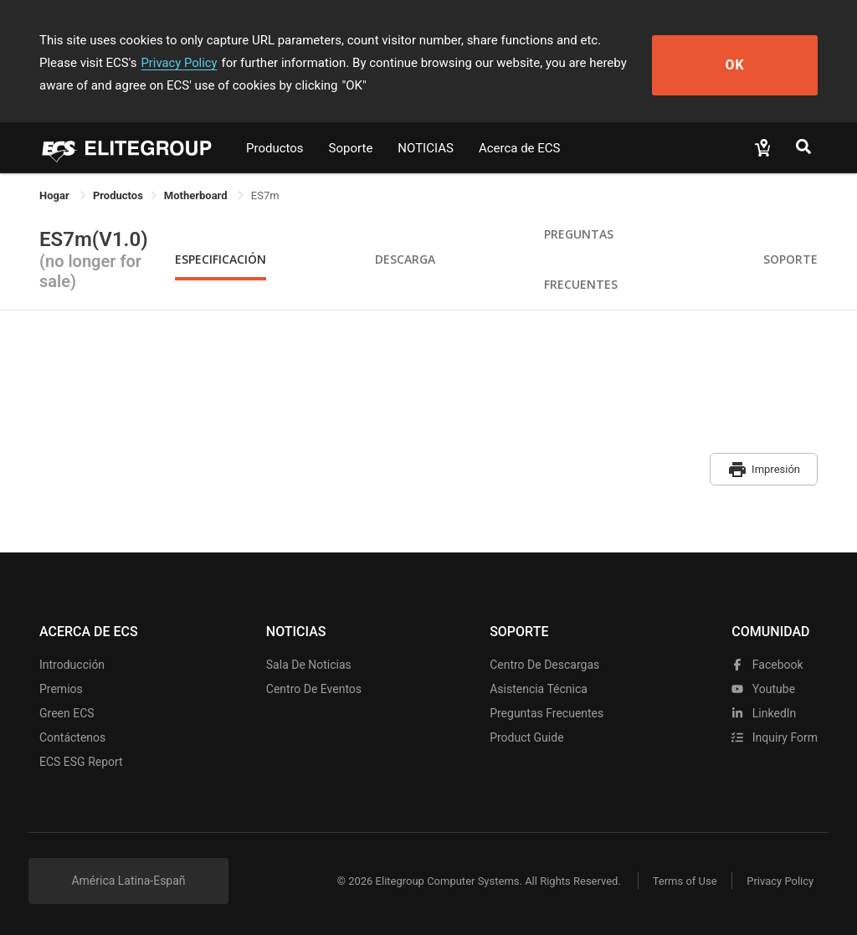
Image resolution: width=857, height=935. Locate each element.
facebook (767, 662)
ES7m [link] (265, 195)
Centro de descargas (544, 662)
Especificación (220, 259)
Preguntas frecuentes (546, 710)
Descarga (405, 259)
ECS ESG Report (81, 759)
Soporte (351, 148)
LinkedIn (763, 710)
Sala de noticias (309, 662)
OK (757, 63)
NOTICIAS (426, 148)
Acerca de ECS (520, 148)
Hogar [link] (55, 195)
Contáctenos (72, 735)
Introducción (72, 662)
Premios (61, 686)
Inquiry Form (774, 735)
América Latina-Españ (128, 878)
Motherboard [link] (197, 195)
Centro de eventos (314, 686)
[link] (118, 195)
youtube (763, 686)
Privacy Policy (112, 62)
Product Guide (526, 735)
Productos (275, 148)
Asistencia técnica (539, 686)
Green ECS (67, 710)
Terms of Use (679, 878)
